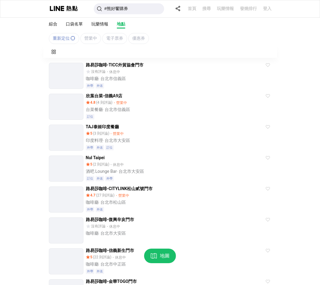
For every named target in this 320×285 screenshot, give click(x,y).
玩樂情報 (225, 8)
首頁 (192, 8)
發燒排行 (248, 8)
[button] (267, 65)
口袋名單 (74, 24)
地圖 (160, 256)
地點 (121, 24)
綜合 (53, 24)
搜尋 (206, 8)
